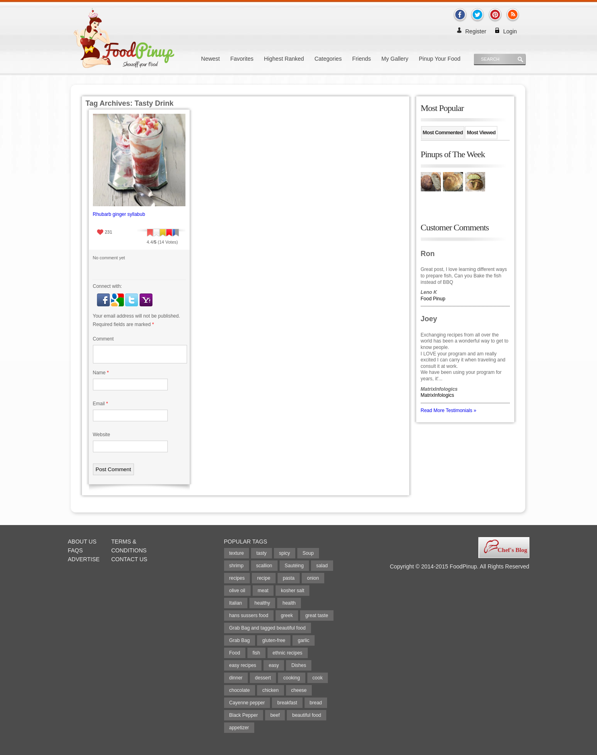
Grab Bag (239, 640)
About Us (82, 541)
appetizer (239, 727)
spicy (284, 553)
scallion (264, 565)
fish (256, 653)
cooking (291, 678)
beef (275, 715)
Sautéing (294, 565)
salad (322, 565)
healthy (262, 603)
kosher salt (292, 590)
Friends (361, 58)
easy (274, 665)
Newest (210, 58)
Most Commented (443, 132)
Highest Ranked (284, 58)
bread (316, 703)
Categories (328, 58)
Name (101, 372)
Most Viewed (481, 132)
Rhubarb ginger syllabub (119, 214)
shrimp (236, 565)
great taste (316, 615)
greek (287, 615)
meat (263, 590)
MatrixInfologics (437, 395)
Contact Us (129, 559)
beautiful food (306, 715)
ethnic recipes (288, 653)
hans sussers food (248, 615)
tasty (261, 553)
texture (236, 553)
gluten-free (273, 640)
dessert (263, 678)
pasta (288, 578)
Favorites (241, 58)
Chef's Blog (512, 550)
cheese (299, 690)
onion (313, 578)
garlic (303, 640)
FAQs (75, 550)
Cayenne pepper (247, 703)
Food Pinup (433, 299)
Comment (103, 339)
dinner (236, 678)
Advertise (84, 559)
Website (101, 434)
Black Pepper (243, 715)
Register (475, 31)
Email (100, 403)
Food (234, 653)
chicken (270, 690)
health (289, 603)
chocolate (239, 690)
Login (510, 31)
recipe (263, 578)
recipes (237, 578)
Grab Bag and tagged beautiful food (267, 628)
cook (318, 678)
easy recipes (242, 665)
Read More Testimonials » (449, 410)
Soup (308, 553)
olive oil (237, 590)
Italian (235, 603)
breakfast (287, 703)
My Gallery (394, 58)
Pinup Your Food (440, 58)
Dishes (298, 665)
